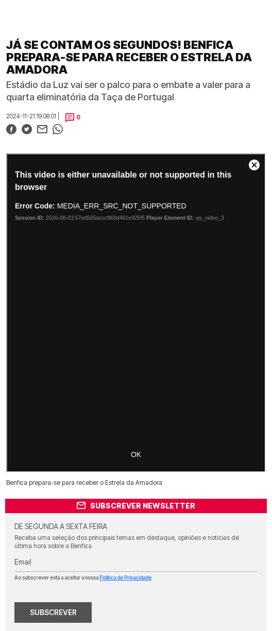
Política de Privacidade (125, 577)
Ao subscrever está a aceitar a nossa (82, 577)
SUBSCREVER (53, 612)
